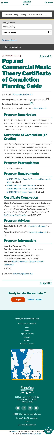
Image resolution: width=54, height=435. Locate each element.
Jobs (27, 327)
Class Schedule (40, 108)
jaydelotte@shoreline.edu (14, 215)
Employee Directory (27, 334)
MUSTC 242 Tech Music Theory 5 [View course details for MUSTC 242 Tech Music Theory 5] (21, 189)
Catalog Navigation (13, 47)
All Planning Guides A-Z (23, 94)
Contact (30, 300)
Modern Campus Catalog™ (31, 434)
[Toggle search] (49, 3)
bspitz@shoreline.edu (38, 232)
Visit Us (39, 300)
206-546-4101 (27, 402)
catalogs (14, 431)
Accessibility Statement (27, 425)
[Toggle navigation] (4, 3)
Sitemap (27, 330)
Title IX (27, 421)
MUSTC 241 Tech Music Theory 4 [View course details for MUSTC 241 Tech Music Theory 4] (21, 185)
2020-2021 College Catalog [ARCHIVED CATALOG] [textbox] (24, 15)
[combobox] (27, 14)
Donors (27, 340)
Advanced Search (9, 40)
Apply (18, 300)
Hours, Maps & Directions (27, 324)
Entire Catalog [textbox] (9, 27)
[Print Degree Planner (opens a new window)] (41, 56)
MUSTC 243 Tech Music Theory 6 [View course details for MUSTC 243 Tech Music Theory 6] (21, 192)
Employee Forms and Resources (27, 319)
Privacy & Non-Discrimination (27, 418)
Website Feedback (27, 344)
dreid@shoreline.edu (36, 226)
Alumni (27, 337)
